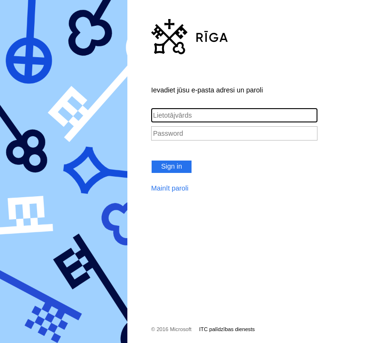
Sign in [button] (171, 166)
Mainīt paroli (169, 188)
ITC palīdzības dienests (227, 329)
